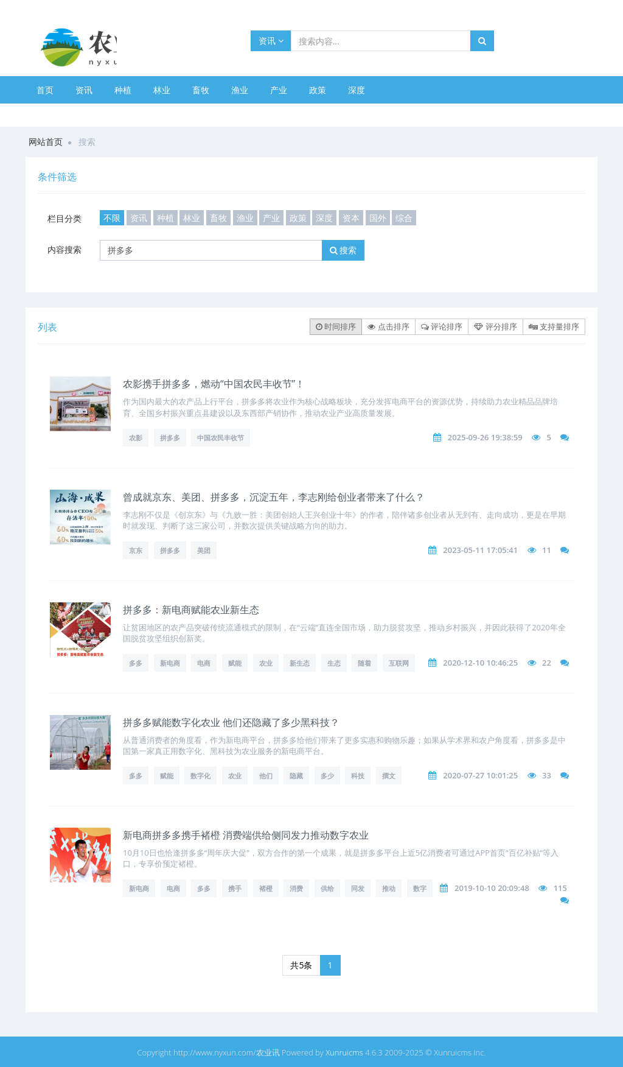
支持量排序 (554, 326)
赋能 (235, 662)
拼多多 (170, 437)
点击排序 (388, 326)
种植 (122, 90)
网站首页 (46, 141)
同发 (357, 888)
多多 (135, 662)
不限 (111, 218)
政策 (317, 90)
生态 (334, 662)
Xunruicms (344, 1052)
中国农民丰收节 (220, 437)
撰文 (388, 775)
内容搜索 (64, 249)
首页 (45, 90)
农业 (266, 662)
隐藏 (296, 775)
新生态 (300, 662)
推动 (388, 888)
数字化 (200, 775)
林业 (161, 90)
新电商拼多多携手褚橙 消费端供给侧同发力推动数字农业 (246, 835)
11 (546, 549)
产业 (278, 90)
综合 (403, 218)
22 (546, 662)
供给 (327, 888)
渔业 (239, 90)
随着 (364, 662)
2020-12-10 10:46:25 (480, 662)
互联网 (399, 662)
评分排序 (495, 326)
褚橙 (266, 888)
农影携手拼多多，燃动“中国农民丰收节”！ (214, 383)
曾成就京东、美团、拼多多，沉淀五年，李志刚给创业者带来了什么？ (274, 497)
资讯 (271, 40)
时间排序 (336, 326)
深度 (356, 90)
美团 (204, 550)
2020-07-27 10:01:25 (480, 775)
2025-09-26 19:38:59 (485, 437)
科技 (357, 775)
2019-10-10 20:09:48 (491, 887)
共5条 (301, 965)
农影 (135, 437)
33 (546, 775)
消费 (296, 888)
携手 (235, 888)
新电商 (170, 662)
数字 (419, 888)
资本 (351, 218)
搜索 (343, 250)
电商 (204, 662)
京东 (135, 550)
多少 (327, 775)
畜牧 (200, 90)
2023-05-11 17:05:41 (480, 549)
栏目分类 (64, 218)
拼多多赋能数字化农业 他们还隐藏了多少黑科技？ (231, 722)
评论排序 (441, 326)
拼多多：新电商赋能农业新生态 (191, 609)
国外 (377, 218)
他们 (266, 775)
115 (560, 887)
